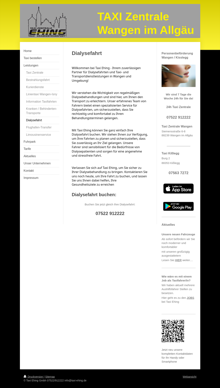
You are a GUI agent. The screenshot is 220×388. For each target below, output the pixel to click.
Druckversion (34, 376)
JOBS (190, 297)
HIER (178, 260)
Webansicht (190, 376)
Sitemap (50, 376)
